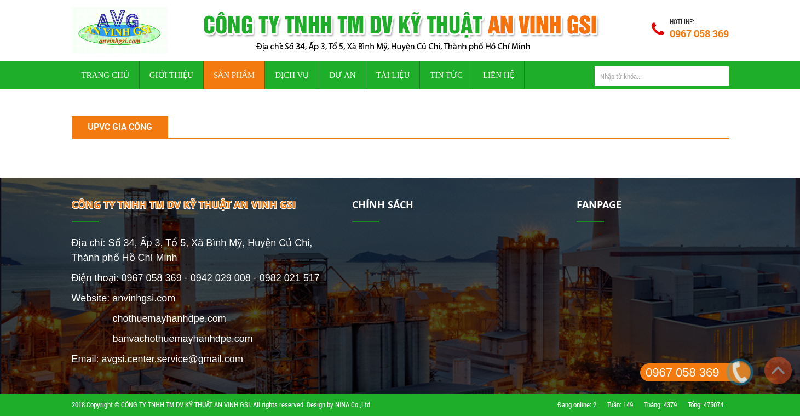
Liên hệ (498, 75)
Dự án (342, 75)
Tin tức (446, 75)
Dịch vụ (292, 75)
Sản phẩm (234, 75)
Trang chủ (105, 75)
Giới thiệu (171, 75)
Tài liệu (393, 75)
